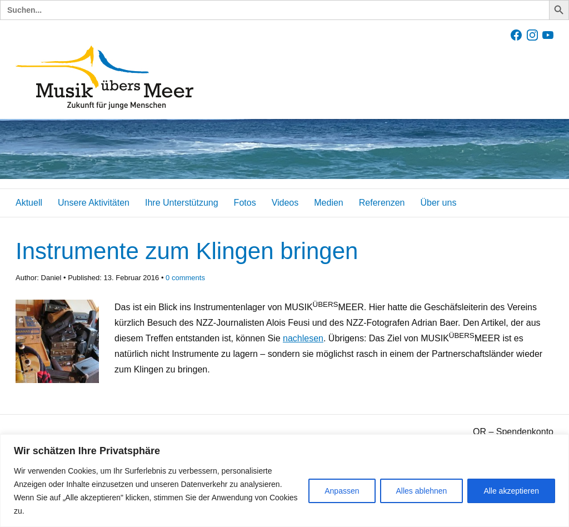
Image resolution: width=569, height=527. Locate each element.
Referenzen (382, 202)
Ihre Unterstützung (181, 202)
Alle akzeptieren (511, 490)
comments (185, 278)
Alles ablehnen (421, 490)
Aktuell (29, 202)
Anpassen (342, 490)
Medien (328, 202)
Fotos (245, 202)
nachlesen (303, 338)
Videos (285, 202)
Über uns (438, 202)
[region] (284, 480)
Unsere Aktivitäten (93, 202)
